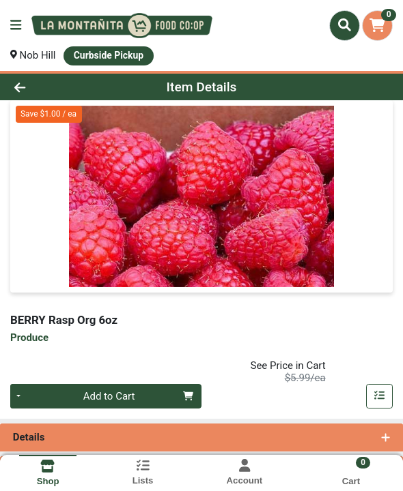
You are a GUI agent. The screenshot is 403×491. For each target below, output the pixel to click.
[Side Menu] (15, 25)
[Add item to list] (379, 396)
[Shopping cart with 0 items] (377, 25)
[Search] (344, 25)
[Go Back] (58, 86)
